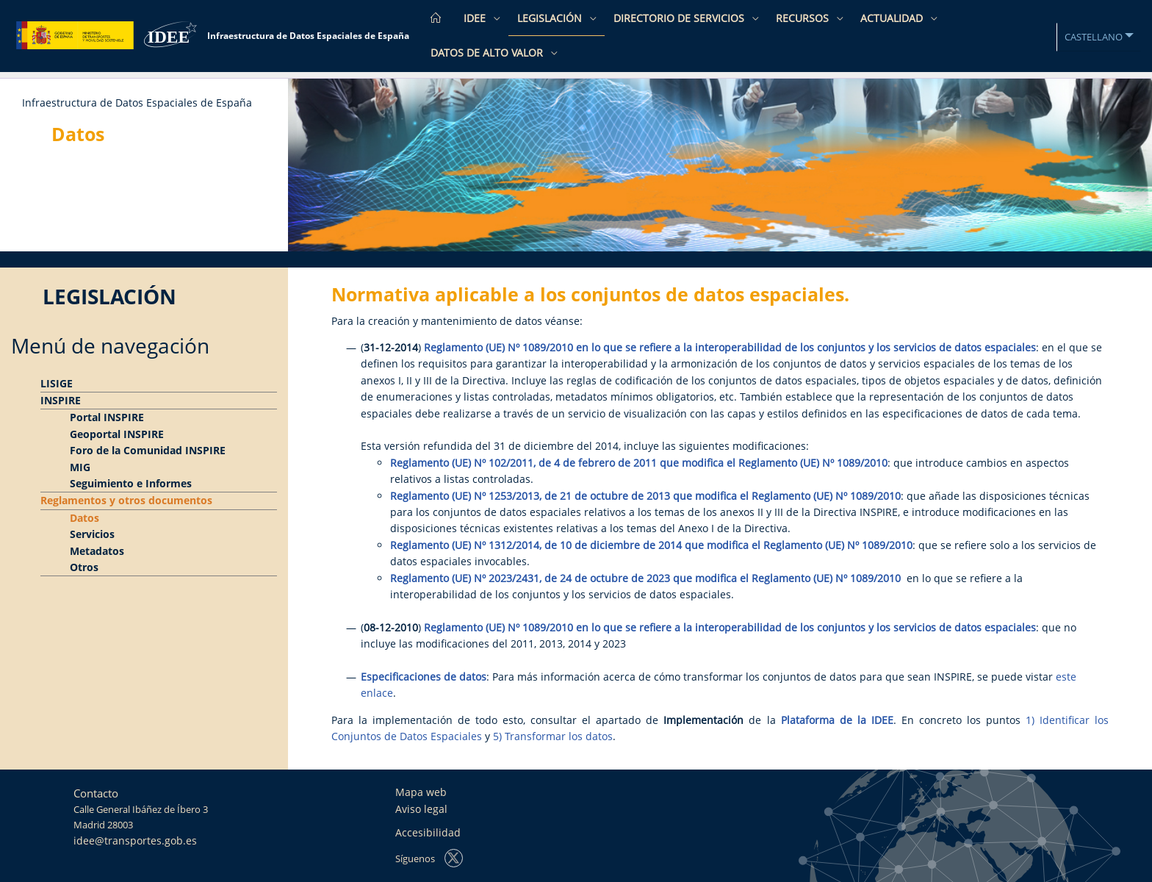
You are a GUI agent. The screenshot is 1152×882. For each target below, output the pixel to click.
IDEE (476, 18)
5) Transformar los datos (553, 736)
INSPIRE (60, 400)
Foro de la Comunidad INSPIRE (148, 450)
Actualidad (893, 18)
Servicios (92, 534)
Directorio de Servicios (680, 18)
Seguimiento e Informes (131, 483)
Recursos (804, 18)
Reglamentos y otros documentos (126, 500)
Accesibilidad (428, 832)
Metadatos (97, 551)
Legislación (551, 18)
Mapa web (421, 792)
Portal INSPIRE (107, 417)
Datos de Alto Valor (488, 53)
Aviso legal (421, 809)
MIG (80, 467)
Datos (84, 518)
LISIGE (56, 383)
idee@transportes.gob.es (135, 840)
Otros (84, 567)
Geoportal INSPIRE (117, 434)
